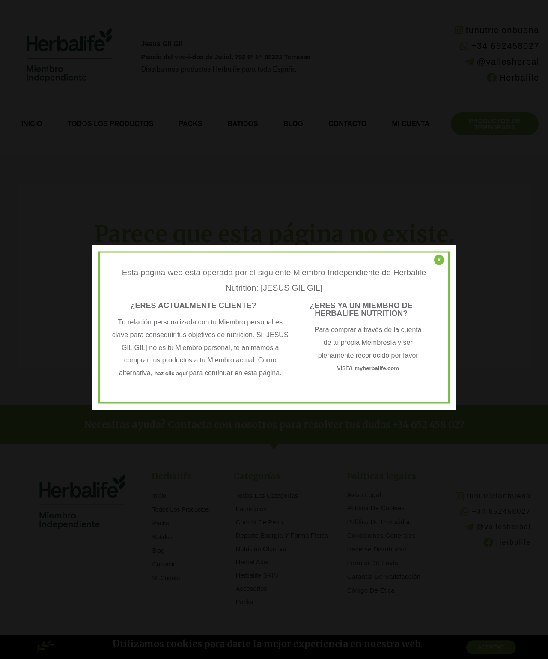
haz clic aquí (171, 373)
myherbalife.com (377, 368)
